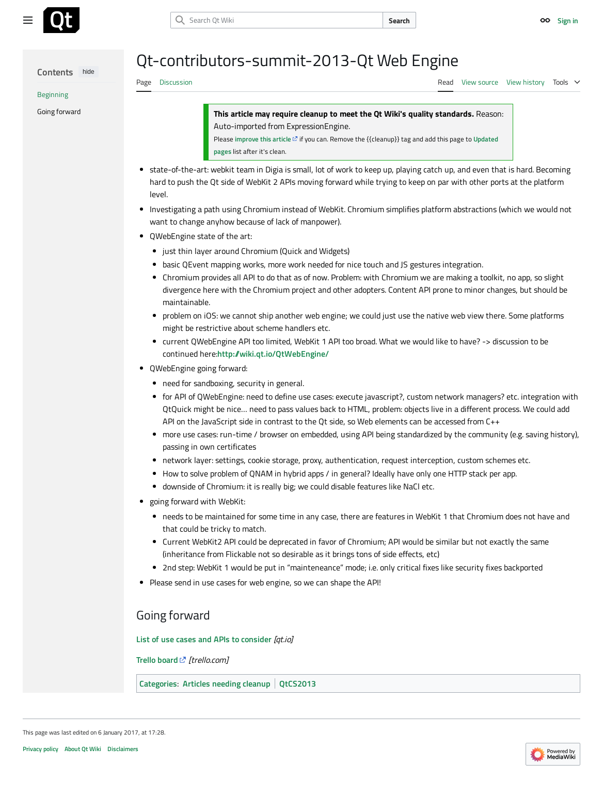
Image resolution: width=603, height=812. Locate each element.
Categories (158, 683)
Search (399, 20)
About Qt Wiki (83, 749)
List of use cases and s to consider (204, 639)
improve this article (263, 139)
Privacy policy (40, 749)
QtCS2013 (297, 683)
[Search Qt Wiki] (276, 20)
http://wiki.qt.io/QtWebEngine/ (273, 353)
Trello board (157, 660)
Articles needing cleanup (227, 683)
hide (88, 71)
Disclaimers (122, 749)
